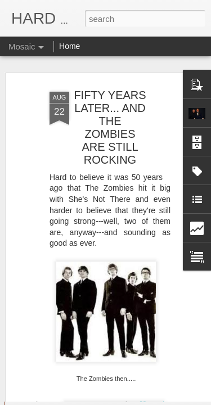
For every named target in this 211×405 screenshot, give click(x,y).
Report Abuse (173, 398)
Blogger (141, 398)
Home (69, 46)
